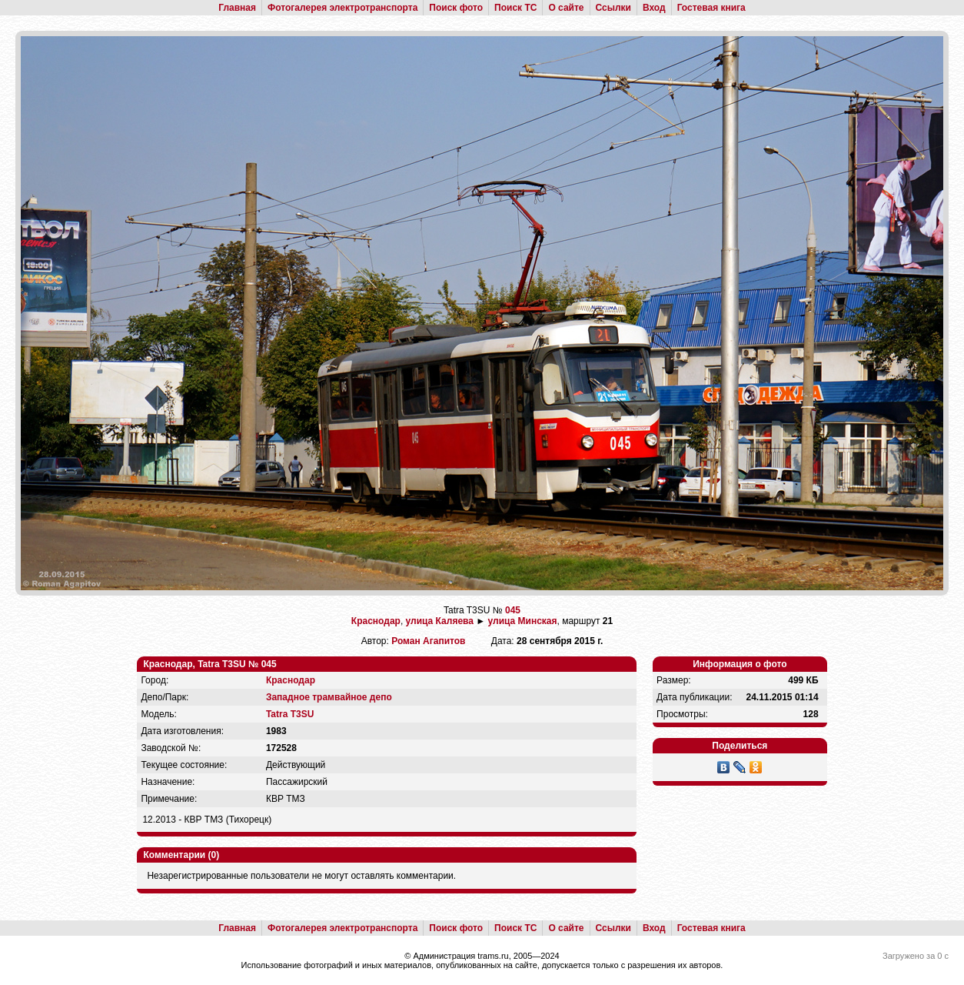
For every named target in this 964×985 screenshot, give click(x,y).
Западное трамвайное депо (329, 697)
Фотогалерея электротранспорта (342, 7)
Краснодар (376, 621)
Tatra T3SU (290, 714)
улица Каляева (440, 621)
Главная (237, 7)
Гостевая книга (711, 7)
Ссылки (613, 7)
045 (512, 610)
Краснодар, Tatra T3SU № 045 (209, 664)
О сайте (565, 7)
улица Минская (522, 621)
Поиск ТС (515, 7)
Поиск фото (456, 7)
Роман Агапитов (428, 641)
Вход (654, 7)
